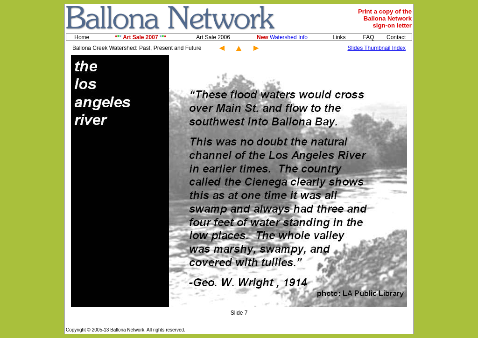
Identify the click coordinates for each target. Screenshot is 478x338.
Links (339, 37)
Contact (396, 37)
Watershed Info (282, 37)
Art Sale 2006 (213, 37)
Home (81, 37)
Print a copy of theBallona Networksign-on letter (385, 18)
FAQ (368, 37)
